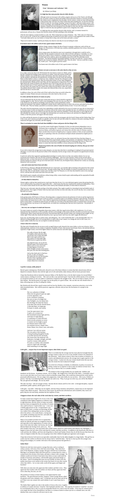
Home (93, 495)
